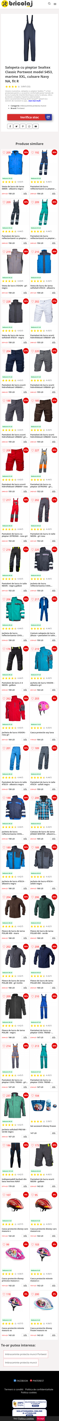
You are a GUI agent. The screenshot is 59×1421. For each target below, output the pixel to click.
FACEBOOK (21, 1380)
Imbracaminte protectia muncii (21, 1362)
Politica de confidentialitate (39, 1389)
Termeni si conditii (13, 1389)
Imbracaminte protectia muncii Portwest (26, 1354)
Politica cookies (29, 1392)
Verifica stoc (36, 117)
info (25, 193)
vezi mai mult (34, 100)
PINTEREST (37, 1380)
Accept (40, 1418)
